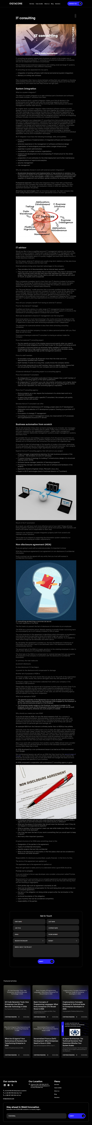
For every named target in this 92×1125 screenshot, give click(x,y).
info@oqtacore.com (8, 1098)
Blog (52, 3)
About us (46, 3)
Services (31, 3)
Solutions (57, 3)
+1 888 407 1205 (13, 1095)
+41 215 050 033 (15, 1090)
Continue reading (12, 1016)
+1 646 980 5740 (13, 1092)
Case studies (39, 3)
